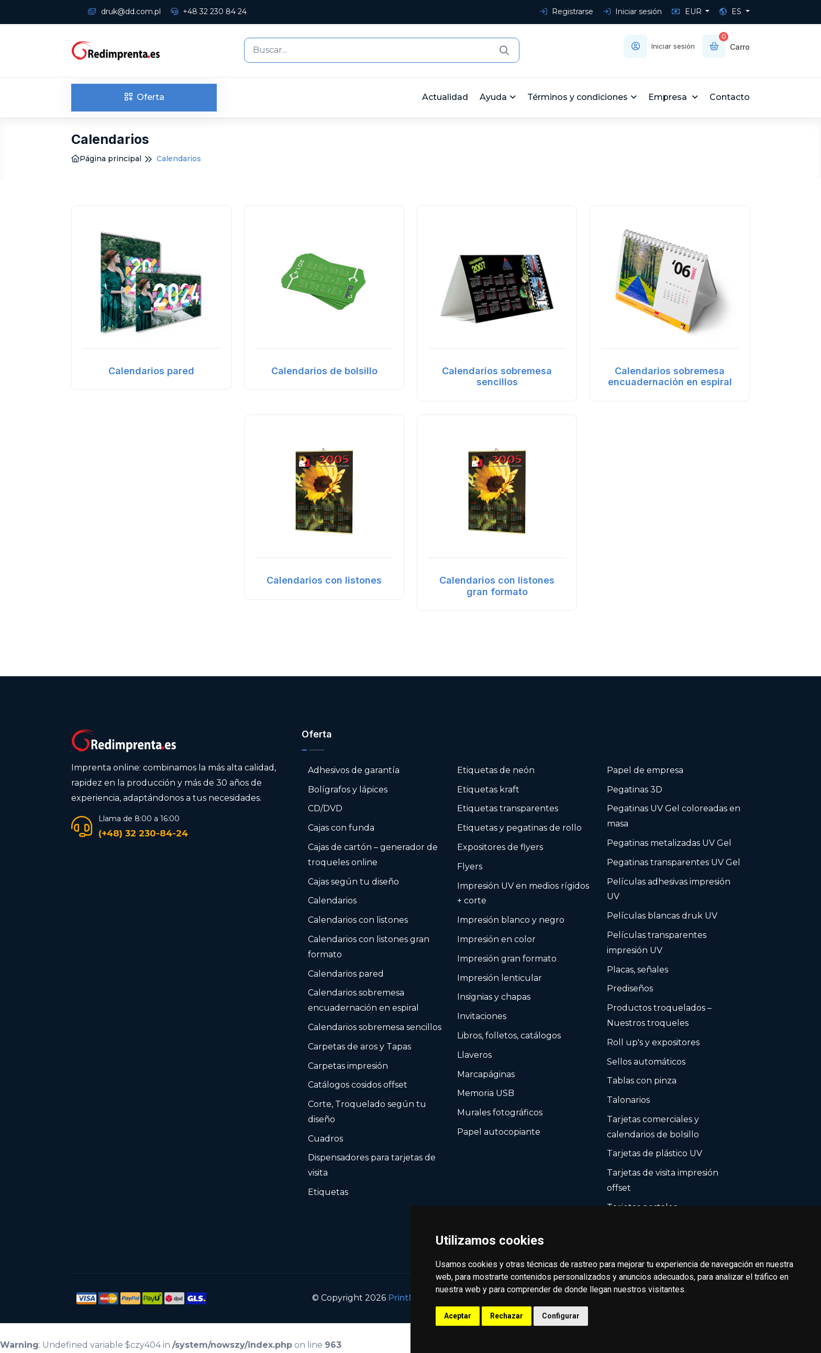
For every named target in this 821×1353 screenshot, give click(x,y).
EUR (688, 11)
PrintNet (406, 1298)
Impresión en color (496, 939)
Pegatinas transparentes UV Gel (673, 862)
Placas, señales (637, 970)
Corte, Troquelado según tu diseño (367, 1111)
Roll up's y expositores (653, 1042)
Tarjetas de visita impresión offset (662, 1180)
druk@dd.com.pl (124, 11)
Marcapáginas (486, 1074)
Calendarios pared (151, 370)
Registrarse (566, 11)
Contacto (729, 97)
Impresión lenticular (499, 978)
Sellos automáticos (646, 1062)
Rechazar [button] (506, 1316)
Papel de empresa (645, 770)
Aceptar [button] (457, 1316)
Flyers (469, 866)
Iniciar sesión (632, 11)
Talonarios (628, 1100)
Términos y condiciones (577, 97)
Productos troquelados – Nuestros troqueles (659, 1015)
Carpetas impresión (348, 1066)
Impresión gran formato (507, 959)
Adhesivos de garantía (354, 770)
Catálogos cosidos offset (357, 1085)
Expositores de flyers (500, 847)
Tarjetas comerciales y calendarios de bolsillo (653, 1126)
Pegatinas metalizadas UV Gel (669, 843)
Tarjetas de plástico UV (654, 1153)
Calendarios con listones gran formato (496, 586)
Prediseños (630, 988)
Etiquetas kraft (488, 790)
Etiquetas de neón (496, 770)
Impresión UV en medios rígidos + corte (523, 893)
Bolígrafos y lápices (347, 790)
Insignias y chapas (493, 997)
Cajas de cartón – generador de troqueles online (373, 854)
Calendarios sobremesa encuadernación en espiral (670, 376)
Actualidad (445, 97)
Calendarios (332, 900)
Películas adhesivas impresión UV (668, 889)
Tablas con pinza (641, 1081)
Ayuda (493, 97)
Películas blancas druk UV (662, 916)
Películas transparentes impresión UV (656, 942)
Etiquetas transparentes (507, 808)
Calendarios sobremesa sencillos (497, 376)
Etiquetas (328, 1192)
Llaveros (474, 1055)
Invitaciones (481, 1016)
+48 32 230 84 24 (209, 11)
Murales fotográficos (499, 1112)
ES (731, 11)
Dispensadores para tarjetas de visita (372, 1165)
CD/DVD (325, 808)
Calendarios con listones (324, 580)
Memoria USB (485, 1093)
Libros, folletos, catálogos (509, 1036)
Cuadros (325, 1139)
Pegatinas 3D (634, 790)
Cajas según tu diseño (353, 882)
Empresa (668, 97)
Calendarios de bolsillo (324, 370)
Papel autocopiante (498, 1132)
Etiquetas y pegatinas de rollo (519, 828)
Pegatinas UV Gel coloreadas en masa (673, 816)
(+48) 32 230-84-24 (143, 833)
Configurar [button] (561, 1316)
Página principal (106, 158)
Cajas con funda (341, 828)
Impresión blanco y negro (510, 920)
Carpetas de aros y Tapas (359, 1047)
